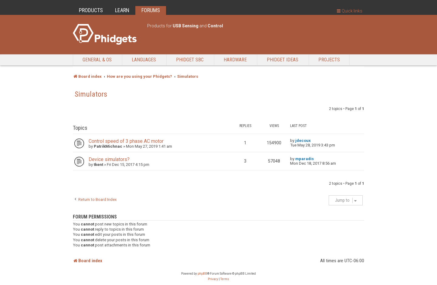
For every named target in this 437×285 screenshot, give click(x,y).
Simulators (91, 94)
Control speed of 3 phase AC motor (126, 141)
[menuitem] (213, 279)
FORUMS (150, 10)
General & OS (97, 60)
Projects (329, 60)
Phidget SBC (190, 60)
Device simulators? (109, 159)
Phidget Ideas (282, 60)
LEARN (122, 10)
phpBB (202, 273)
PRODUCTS (91, 10)
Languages (144, 60)
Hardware (235, 60)
